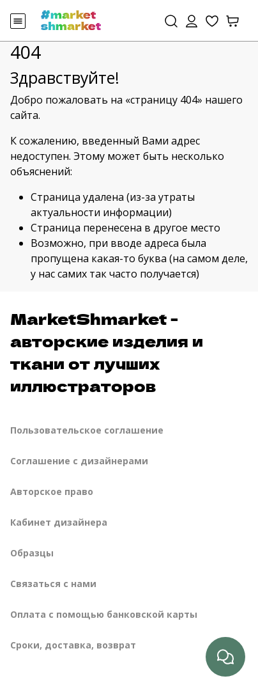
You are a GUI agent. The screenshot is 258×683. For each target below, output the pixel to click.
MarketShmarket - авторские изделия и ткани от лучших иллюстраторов (106, 351)
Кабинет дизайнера (58, 522)
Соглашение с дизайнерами (79, 461)
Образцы (32, 553)
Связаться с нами (53, 583)
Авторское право (51, 491)
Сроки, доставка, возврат (73, 645)
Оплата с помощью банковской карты (103, 614)
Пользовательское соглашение (86, 430)
